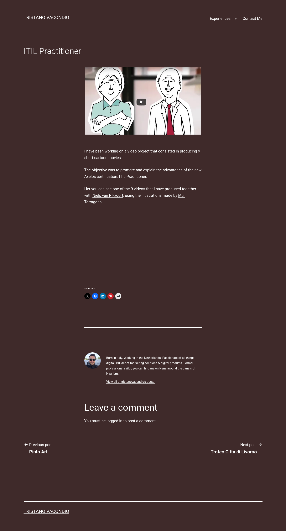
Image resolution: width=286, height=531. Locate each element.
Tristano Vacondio (46, 17)
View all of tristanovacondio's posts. (130, 382)
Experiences (220, 18)
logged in (114, 421)
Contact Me (253, 18)
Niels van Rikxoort (107, 195)
